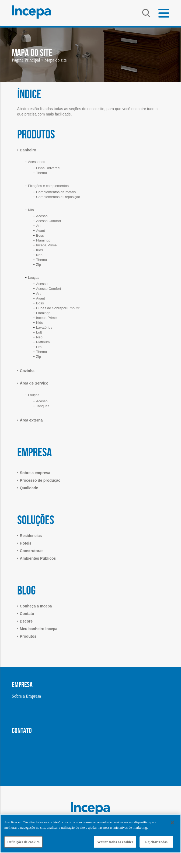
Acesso (42, 216)
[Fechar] (172, 823)
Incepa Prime (46, 245)
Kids (39, 250)
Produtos (28, 636)
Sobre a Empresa (26, 696)
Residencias (31, 535)
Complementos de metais (56, 192)
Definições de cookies (23, 842)
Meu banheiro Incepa (38, 629)
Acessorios (36, 162)
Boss (40, 235)
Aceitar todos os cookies (115, 842)
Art (38, 226)
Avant (40, 231)
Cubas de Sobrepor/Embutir (57, 308)
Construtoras (32, 551)
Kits (31, 210)
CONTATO (22, 730)
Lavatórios (44, 327)
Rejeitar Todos (156, 842)
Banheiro (28, 150)
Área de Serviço (34, 383)
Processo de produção (40, 480)
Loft (39, 332)
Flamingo (43, 240)
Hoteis (26, 543)
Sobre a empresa (35, 473)
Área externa (31, 420)
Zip (38, 265)
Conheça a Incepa (36, 606)
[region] (90, 833)
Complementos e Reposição (58, 197)
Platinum (43, 342)
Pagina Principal (26, 60)
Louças (33, 278)
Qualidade (29, 488)
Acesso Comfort (48, 221)
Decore (26, 621)
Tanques (42, 406)
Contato (27, 613)
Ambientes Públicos (38, 558)
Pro (38, 347)
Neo (39, 255)
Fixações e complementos (48, 186)
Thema (41, 173)
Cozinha (27, 371)
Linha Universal (48, 168)
